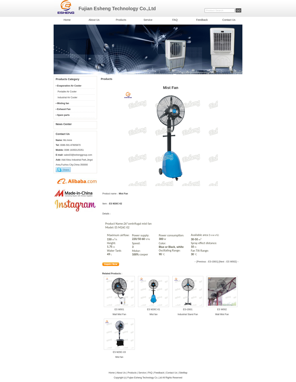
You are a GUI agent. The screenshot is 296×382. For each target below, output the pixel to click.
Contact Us (228, 19)
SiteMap (183, 372)
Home (67, 19)
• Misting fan (62, 103)
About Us (94, 19)
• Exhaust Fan (63, 109)
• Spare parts (63, 115)
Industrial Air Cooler (67, 97)
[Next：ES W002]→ (229, 261)
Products (121, 19)
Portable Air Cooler (67, 91)
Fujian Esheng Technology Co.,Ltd (144, 377)
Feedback (202, 19)
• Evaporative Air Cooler (68, 85)
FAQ (175, 19)
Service (148, 19)
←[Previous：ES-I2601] (206, 261)
